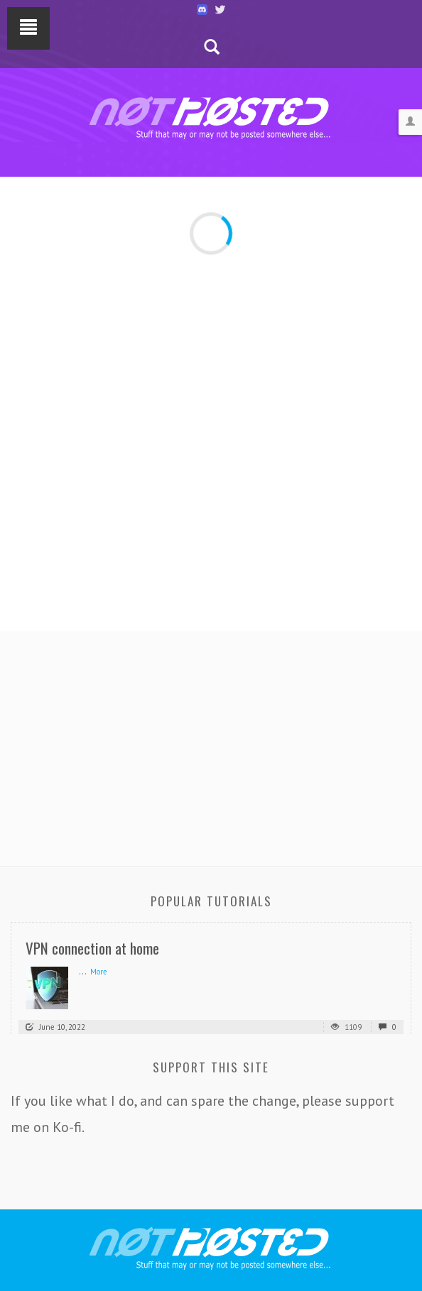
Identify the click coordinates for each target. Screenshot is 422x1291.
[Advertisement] (211, 744)
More (98, 972)
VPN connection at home (92, 948)
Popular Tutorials (211, 901)
